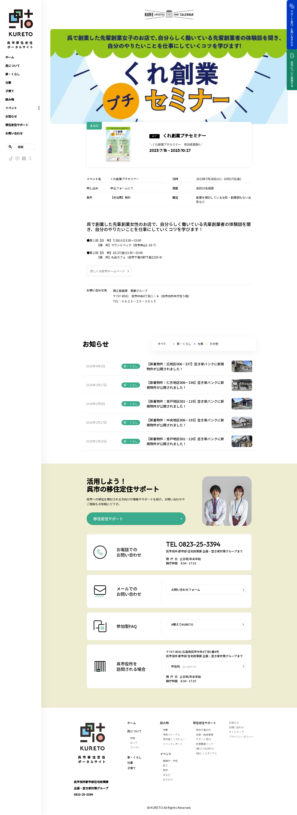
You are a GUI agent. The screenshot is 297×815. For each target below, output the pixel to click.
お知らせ (11, 116)
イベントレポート (173, 743)
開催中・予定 (170, 760)
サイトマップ (236, 732)
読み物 (9, 99)
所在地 (183, 666)
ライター (135, 747)
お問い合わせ (14, 133)
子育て (9, 91)
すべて (162, 344)
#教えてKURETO (182, 624)
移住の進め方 (203, 729)
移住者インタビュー (174, 739)
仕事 (8, 82)
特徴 (132, 738)
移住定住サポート (16, 125)
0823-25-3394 (199, 544)
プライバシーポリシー (241, 736)
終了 (165, 765)
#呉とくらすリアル (206, 753)
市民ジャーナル (171, 734)
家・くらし (12, 74)
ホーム (9, 57)
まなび (166, 774)
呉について (12, 66)
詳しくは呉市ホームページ (107, 271)
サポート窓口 (203, 739)
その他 (214, 344)
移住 (165, 770)
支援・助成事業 (204, 734)
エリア (134, 742)
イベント (11, 108)
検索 (21, 147)
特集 (165, 729)
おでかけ (168, 779)
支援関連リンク (204, 743)
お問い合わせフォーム (185, 589)
